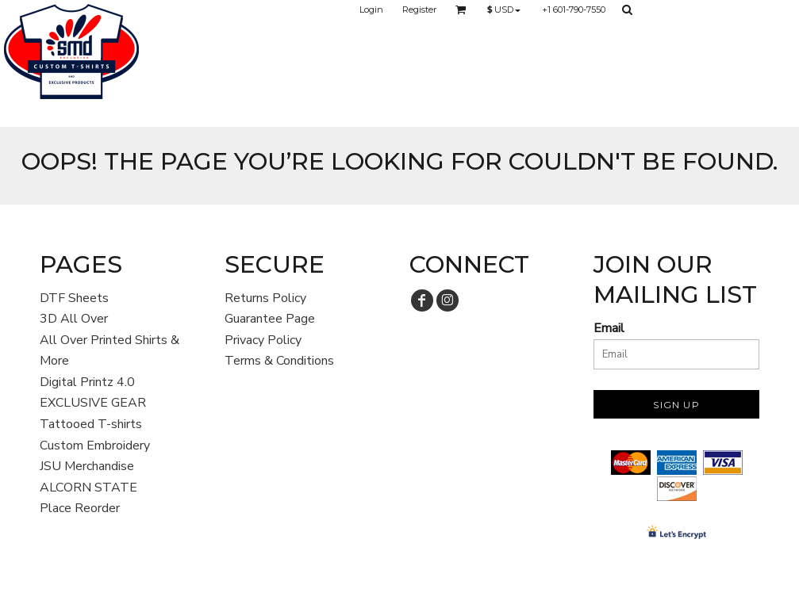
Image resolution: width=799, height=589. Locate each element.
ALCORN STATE (88, 487)
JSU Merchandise (87, 466)
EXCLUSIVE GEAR (93, 402)
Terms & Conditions (279, 360)
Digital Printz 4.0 (87, 382)
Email (608, 328)
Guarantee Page (270, 318)
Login (371, 9)
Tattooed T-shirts (91, 424)
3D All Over (74, 318)
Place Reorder (80, 508)
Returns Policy (265, 298)
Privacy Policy (263, 340)
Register (419, 9)
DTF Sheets (74, 298)
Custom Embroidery (95, 445)
